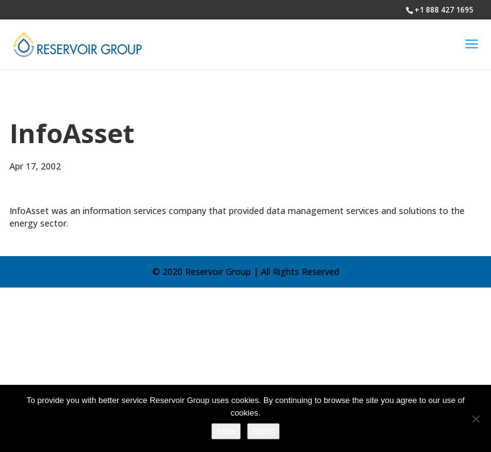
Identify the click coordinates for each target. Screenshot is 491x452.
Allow (226, 431)
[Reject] (475, 418)
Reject (263, 431)
